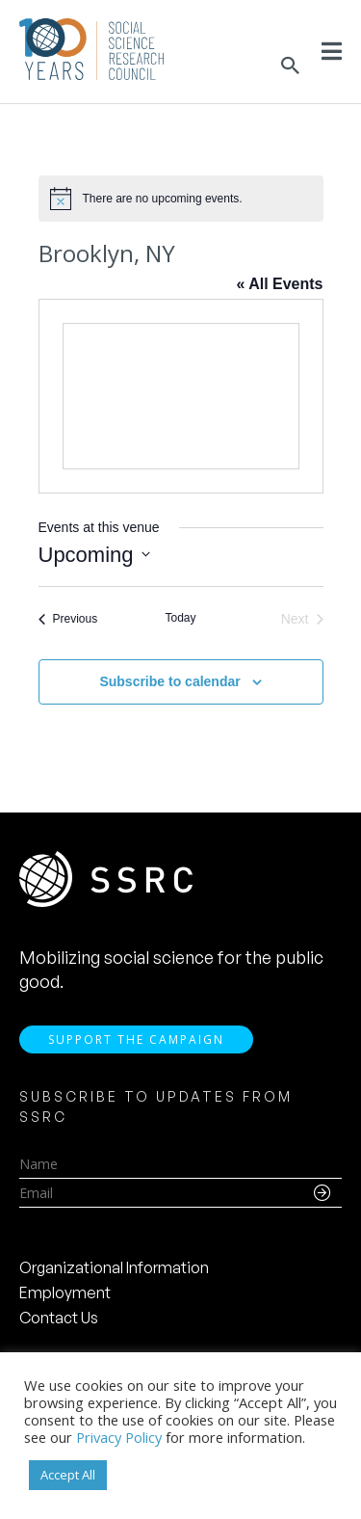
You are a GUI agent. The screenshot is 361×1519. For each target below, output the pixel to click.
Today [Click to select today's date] (180, 618)
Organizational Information (114, 1267)
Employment (65, 1292)
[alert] (181, 198)
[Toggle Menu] (331, 51)
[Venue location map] (181, 396)
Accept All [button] (67, 1474)
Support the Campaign (136, 1039)
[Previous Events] (68, 619)
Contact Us (58, 1317)
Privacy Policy (119, 1437)
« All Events (279, 284)
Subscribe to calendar (169, 681)
